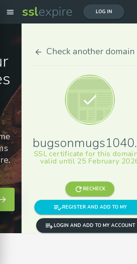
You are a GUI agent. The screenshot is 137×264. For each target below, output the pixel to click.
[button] (10, 12)
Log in (103, 11)
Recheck (107, 189)
